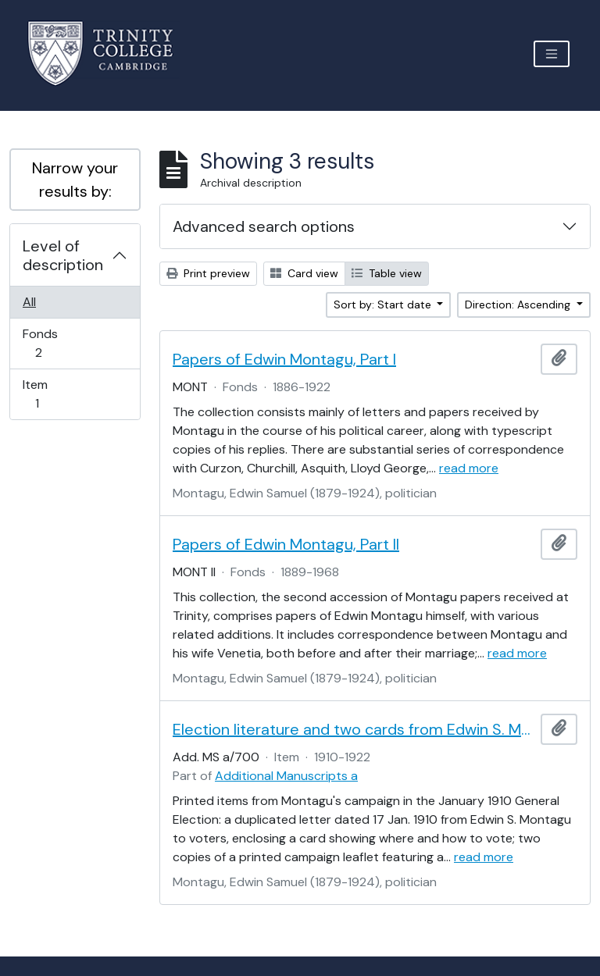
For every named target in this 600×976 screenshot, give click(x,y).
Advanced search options (264, 226)
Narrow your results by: (75, 179)
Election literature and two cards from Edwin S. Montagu (353, 729)
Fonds (49, 343)
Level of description (63, 255)
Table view (387, 273)
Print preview (208, 273)
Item (47, 394)
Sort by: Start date (384, 304)
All (29, 302)
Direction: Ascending (519, 304)
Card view (304, 273)
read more (468, 468)
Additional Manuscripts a (286, 776)
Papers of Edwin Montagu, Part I (284, 359)
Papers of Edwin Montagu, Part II (286, 544)
